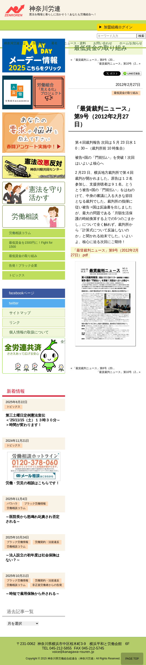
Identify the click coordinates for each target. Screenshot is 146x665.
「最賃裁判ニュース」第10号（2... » (118, 63)
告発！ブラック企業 (23, 265)
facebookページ (21, 293)
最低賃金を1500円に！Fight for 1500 (31, 244)
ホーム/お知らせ (130, 43)
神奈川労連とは (15, 43)
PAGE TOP (132, 658)
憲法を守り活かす (46, 193)
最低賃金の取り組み (126, 92)
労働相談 (25, 216)
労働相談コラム (20, 233)
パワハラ (12, 503)
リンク (14, 322)
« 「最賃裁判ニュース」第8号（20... (93, 59)
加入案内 (39, 43)
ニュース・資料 (75, 43)
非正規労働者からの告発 (47, 585)
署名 (54, 43)
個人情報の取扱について (29, 332)
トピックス (17, 275)
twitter (14, 303)
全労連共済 (63, 342)
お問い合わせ (102, 43)
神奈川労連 (45, 9)
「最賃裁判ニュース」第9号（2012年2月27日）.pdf (105, 252)
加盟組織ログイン (116, 27)
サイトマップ (20, 313)
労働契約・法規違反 (47, 542)
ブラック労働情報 (35, 503)
